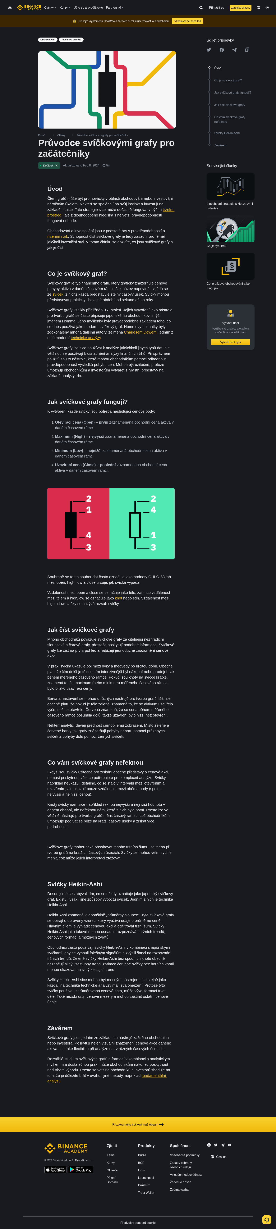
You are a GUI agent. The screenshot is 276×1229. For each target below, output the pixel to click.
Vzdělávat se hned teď (187, 21)
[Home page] (29, 8)
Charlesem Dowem (140, 332)
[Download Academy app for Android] (80, 1170)
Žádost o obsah (180, 1182)
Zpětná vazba (179, 1189)
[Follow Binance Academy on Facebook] (209, 1145)
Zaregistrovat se (240, 7)
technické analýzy (86, 338)
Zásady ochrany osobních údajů (181, 1165)
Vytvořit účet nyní (230, 342)
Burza (142, 1155)
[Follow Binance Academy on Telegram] (223, 1145)
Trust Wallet (146, 1192)
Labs (141, 1170)
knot (118, 598)
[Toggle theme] (267, 7)
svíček (58, 294)
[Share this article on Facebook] (221, 50)
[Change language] (258, 7)
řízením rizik (57, 236)
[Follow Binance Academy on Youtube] (230, 1145)
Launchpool (146, 1177)
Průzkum (144, 1185)
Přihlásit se (216, 7)
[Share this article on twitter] (209, 50)
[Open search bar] (199, 7)
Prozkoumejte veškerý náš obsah (138, 1125)
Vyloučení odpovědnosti (186, 1174)
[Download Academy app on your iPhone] (55, 1170)
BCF (141, 1162)
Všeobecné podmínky (185, 1155)
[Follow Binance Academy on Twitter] (216, 1145)
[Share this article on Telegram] (234, 50)
